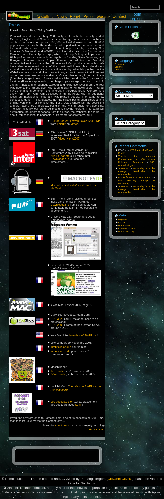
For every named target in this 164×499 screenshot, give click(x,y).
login (137, 14)
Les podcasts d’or (62, 401)
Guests (103, 16)
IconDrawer (61, 425)
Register (122, 219)
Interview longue (61, 346)
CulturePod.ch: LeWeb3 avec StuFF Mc (75, 120)
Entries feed (124, 225)
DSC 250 (56, 324)
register (137, 19)
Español (119, 66)
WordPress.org (126, 231)
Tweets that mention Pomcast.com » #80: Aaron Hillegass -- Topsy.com (136, 159)
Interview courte (61, 351)
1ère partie (57, 371)
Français (119, 64)
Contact (119, 16)
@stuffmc (45, 16)
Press (88, 16)
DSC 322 (56, 318)
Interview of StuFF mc (83, 335)
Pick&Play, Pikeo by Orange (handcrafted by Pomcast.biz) (136, 171)
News (62, 16)
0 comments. (96, 429)
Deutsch (119, 69)
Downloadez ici (60, 158)
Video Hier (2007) (69, 138)
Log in (121, 222)
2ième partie (58, 374)
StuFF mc (123, 168)
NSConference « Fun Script (134, 177)
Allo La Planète (60, 155)
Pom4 (75, 16)
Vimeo (74, 123)
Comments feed (127, 228)
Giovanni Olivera (120, 479)
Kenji (78, 404)
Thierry (61, 123)
